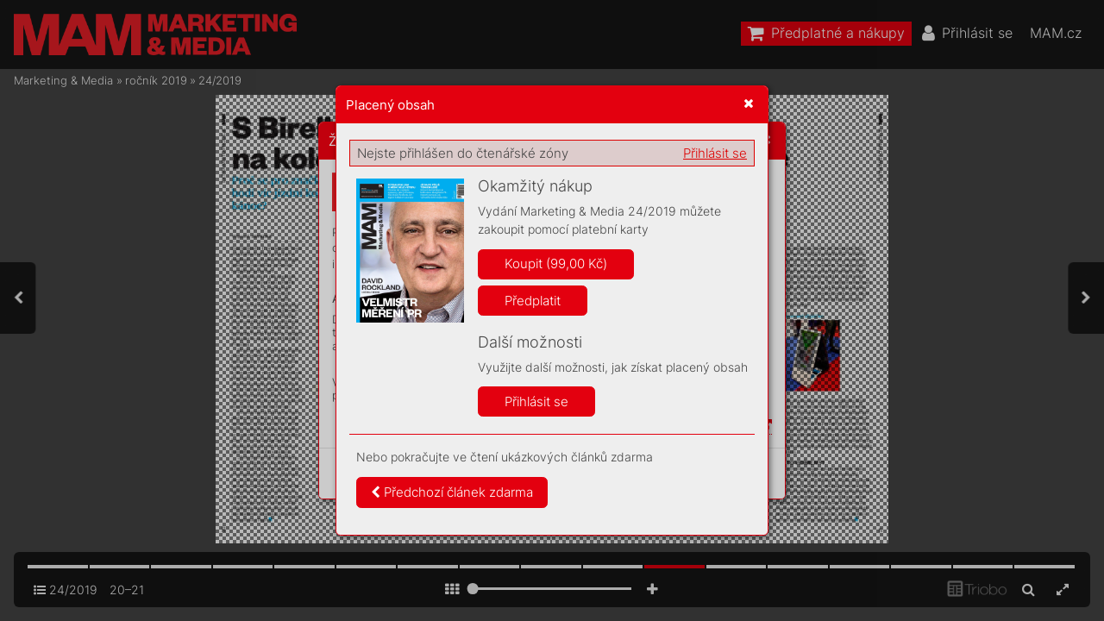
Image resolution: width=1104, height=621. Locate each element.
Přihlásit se (715, 153)
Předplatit (533, 300)
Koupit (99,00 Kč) (556, 263)
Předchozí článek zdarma (452, 492)
